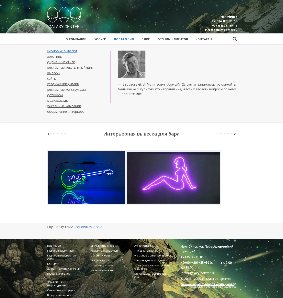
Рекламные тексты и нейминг (70, 67)
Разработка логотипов (60, 250)
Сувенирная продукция (61, 290)
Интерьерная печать (146, 250)
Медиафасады (57, 100)
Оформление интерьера (66, 111)
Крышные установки (103, 265)
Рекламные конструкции (66, 89)
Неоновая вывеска (88, 227)
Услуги (100, 39)
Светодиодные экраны (104, 245)
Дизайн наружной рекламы (63, 268)
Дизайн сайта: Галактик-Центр (218, 283)
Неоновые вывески (62, 51)
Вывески (53, 73)
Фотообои (55, 95)
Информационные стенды (149, 260)
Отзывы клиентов (173, 39)
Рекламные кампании (64, 106)
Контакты (204, 39)
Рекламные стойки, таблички (151, 255)
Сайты (51, 78)
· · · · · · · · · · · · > (226, 134)
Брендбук (53, 264)
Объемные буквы (101, 255)
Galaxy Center (64, 17)
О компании (76, 39)
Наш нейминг (55, 245)
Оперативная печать (146, 245)
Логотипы (54, 56)
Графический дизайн (63, 84)
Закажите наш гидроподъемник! (57, 283)
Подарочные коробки (60, 295)
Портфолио (124, 39)
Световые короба (101, 260)
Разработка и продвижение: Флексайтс (213, 286)
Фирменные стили (61, 62)
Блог (146, 39)
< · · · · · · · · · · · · (56, 134)
